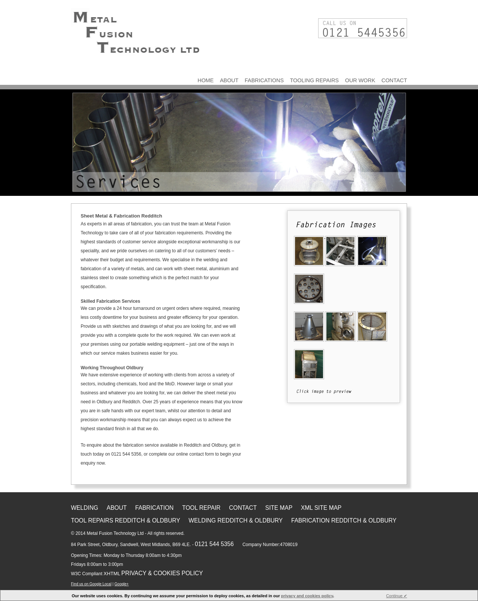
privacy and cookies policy (307, 596)
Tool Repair (201, 508)
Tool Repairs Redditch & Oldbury (125, 520)
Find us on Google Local (91, 584)
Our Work (360, 80)
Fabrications (264, 80)
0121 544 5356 (214, 544)
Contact (394, 80)
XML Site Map (321, 508)
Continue (396, 596)
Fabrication (154, 508)
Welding (84, 508)
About (229, 80)
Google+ (122, 584)
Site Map (278, 508)
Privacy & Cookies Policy (162, 573)
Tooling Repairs (314, 80)
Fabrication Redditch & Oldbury (344, 520)
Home (206, 80)
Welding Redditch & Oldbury (236, 520)
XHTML (111, 573)
